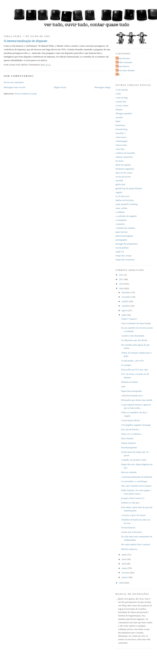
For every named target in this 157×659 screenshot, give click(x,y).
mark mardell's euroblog (127, 204)
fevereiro (126, 572)
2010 (121, 283)
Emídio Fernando (124, 62)
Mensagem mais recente (15, 87)
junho (124, 554)
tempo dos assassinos (125, 259)
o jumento (120, 224)
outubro (125, 301)
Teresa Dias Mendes (126, 70)
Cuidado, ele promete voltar (133, 460)
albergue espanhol (124, 113)
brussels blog (121, 129)
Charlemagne (122, 141)
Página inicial (60, 87)
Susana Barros (123, 66)
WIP (123, 386)
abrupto (119, 109)
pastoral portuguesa (124, 236)
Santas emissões (128, 443)
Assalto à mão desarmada (132, 335)
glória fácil (120, 184)
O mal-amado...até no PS (132, 360)
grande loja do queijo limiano (129, 188)
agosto (125, 310)
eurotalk (119, 180)
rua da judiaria (122, 247)
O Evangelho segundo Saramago (136, 425)
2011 (121, 279)
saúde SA (120, 251)
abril (124, 563)
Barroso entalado (128, 472)
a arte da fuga (122, 97)
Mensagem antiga (103, 87)
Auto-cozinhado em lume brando (136, 323)
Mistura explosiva (129, 549)
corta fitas (120, 149)
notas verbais (121, 208)
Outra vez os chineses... (131, 434)
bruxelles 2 (121, 133)
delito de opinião (123, 165)
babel (118, 121)
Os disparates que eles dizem (134, 340)
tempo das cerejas (124, 255)
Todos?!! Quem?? (129, 319)
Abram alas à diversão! (131, 532)
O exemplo (126, 365)
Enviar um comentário (14, 82)
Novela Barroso (128, 527)
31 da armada (122, 89)
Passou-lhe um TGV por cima (134, 369)
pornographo (121, 239)
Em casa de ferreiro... (130, 429)
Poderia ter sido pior (130, 502)
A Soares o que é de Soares (133, 515)
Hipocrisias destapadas (131, 391)
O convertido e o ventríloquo (134, 481)
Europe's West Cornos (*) (132, 498)
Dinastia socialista (129, 382)
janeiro (125, 577)
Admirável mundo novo (132, 395)
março (125, 568)
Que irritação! (127, 438)
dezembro (126, 292)
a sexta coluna (122, 105)
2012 (121, 275)
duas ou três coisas (124, 172)
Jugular (119, 192)
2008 (121, 582)
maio (124, 559)
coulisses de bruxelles (125, 153)
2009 (121, 288)
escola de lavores (123, 176)
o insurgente (121, 220)
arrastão (119, 117)
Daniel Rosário (123, 58)
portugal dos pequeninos (127, 243)
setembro (126, 305)
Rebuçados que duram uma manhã (136, 400)
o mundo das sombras (125, 228)
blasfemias (120, 125)
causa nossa (121, 137)
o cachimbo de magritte (126, 216)
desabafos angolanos (125, 168)
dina (118, 74)
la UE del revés (123, 196)
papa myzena (121, 232)
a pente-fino (121, 101)
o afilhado (120, 212)
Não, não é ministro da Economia (136, 485)
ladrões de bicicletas (125, 200)
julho (124, 315)
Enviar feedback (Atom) (26, 93)
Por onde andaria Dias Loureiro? (135, 544)
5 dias (118, 93)
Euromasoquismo (129, 447)
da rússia (120, 161)
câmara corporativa (124, 157)
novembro (127, 297)
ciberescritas (121, 145)
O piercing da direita (130, 420)
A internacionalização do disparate (25, 41)
